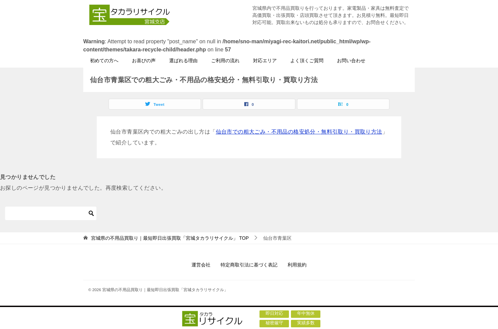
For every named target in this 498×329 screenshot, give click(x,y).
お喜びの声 (144, 60)
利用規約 (297, 264)
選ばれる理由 (183, 60)
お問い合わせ (351, 60)
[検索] (50, 213)
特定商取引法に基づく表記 (249, 264)
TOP (170, 238)
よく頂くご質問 (306, 60)
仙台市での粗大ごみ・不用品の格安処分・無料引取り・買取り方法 (299, 132)
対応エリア (265, 60)
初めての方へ (104, 60)
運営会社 (200, 264)
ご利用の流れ (225, 60)
